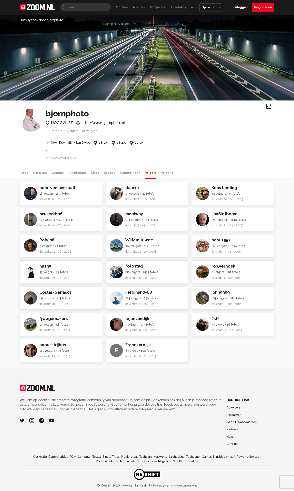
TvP (215, 318)
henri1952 (221, 240)
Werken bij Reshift (136, 485)
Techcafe (145, 456)
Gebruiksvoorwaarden (242, 422)
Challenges (77, 172)
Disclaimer (234, 414)
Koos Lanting (224, 187)
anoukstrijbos (52, 344)
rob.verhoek (223, 266)
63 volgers (71, 131)
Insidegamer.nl (225, 456)
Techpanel (193, 456)
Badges (109, 172)
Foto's (24, 172)
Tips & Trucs (110, 456)
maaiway (134, 213)
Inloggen (241, 7)
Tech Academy (129, 461)
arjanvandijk (137, 318)
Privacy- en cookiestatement (174, 485)
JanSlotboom (225, 213)
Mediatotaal (129, 456)
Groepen (58, 172)
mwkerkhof (50, 213)
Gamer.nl (208, 456)
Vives (145, 461)
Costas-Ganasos (55, 292)
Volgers (150, 172)
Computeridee (58, 456)
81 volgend (89, 131)
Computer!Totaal (89, 456)
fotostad (134, 266)
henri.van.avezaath (58, 187)
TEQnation (191, 461)
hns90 (45, 266)
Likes (95, 172)
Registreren (263, 7)
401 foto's (53, 131)
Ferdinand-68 (138, 292)
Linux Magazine (160, 461)
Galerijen (40, 172)
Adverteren (234, 407)
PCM (73, 456)
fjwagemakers (53, 318)
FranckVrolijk (138, 344)
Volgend (167, 172)
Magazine (158, 7)
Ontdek (122, 7)
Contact (232, 443)
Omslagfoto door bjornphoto (41, 20)
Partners (232, 429)
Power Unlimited (248, 456)
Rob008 (46, 240)
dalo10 (132, 187)
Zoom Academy (107, 461)
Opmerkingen (130, 172)
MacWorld (160, 456)
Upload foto (210, 7)
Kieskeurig (40, 456)
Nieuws (139, 7)
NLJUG (177, 461)
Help (230, 436)
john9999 (221, 292)
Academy (178, 7)
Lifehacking (177, 456)
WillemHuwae (139, 240)
